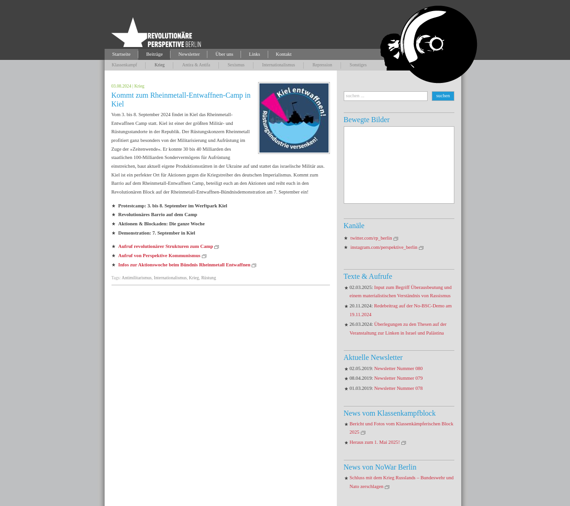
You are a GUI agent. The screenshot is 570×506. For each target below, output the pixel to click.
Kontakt (284, 54)
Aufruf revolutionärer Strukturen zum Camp (165, 246)
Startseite (121, 54)
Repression (322, 64)
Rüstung (208, 277)
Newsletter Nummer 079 (398, 378)
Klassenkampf (124, 64)
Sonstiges (358, 64)
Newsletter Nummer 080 (398, 368)
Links (254, 54)
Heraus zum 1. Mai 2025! (375, 442)
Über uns (224, 54)
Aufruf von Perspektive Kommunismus (159, 255)
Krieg (159, 64)
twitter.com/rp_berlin (371, 238)
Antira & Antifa (196, 64)
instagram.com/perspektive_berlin (384, 247)
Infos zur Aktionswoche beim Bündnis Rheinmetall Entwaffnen (184, 264)
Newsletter (189, 54)
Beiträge (154, 54)
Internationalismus (278, 64)
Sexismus (236, 64)
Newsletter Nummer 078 (398, 388)
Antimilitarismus (137, 277)
